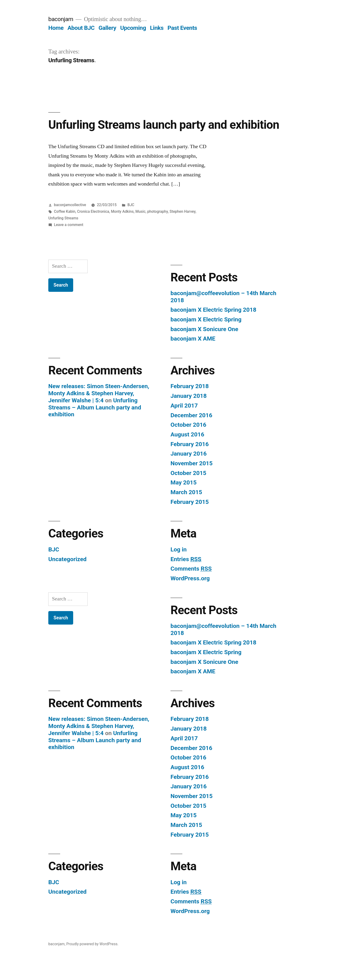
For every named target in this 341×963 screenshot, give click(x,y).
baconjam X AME (192, 338)
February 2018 (189, 386)
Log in (178, 549)
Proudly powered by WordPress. (92, 944)
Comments (191, 568)
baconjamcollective (70, 205)
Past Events (182, 27)
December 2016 (191, 415)
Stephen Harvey (182, 211)
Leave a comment (68, 224)
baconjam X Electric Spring (206, 319)
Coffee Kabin (64, 211)
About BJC (80, 27)
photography (157, 211)
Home (55, 27)
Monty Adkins (122, 211)
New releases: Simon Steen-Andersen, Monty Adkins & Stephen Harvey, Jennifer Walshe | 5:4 (98, 393)
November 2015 (191, 463)
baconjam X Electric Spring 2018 (213, 309)
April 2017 (184, 405)
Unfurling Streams (63, 218)
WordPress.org (190, 578)
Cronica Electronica (93, 211)
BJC (130, 205)
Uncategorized (67, 559)
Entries (185, 559)
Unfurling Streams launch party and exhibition (163, 125)
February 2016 (189, 444)
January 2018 (188, 395)
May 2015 (183, 482)
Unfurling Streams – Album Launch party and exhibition (94, 407)
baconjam (60, 19)
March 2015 (186, 492)
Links (156, 27)
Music (140, 211)
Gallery (107, 27)
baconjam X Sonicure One (204, 329)
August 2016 (187, 434)
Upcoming (133, 27)
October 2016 (188, 424)
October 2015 (188, 473)
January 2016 (188, 453)
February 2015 (189, 501)
